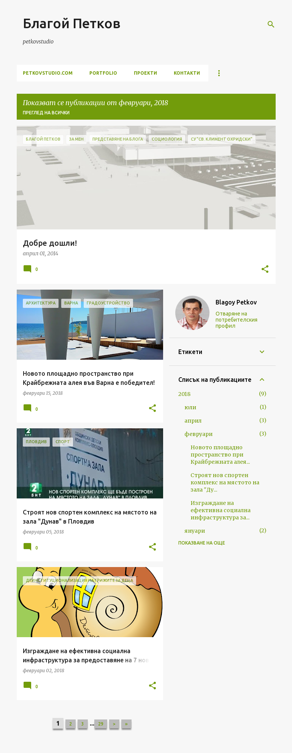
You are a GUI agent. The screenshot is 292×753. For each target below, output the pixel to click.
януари (194, 530)
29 (100, 723)
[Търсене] (271, 24)
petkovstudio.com (48, 72)
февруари (198, 434)
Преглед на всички (46, 112)
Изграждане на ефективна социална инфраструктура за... (220, 510)
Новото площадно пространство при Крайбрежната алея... (220, 454)
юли (190, 407)
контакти (187, 72)
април (193, 420)
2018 (184, 394)
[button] (265, 269)
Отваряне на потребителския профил (236, 320)
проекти (145, 72)
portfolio (103, 72)
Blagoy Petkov (236, 302)
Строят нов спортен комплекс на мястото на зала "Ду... (224, 482)
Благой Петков (72, 23)
